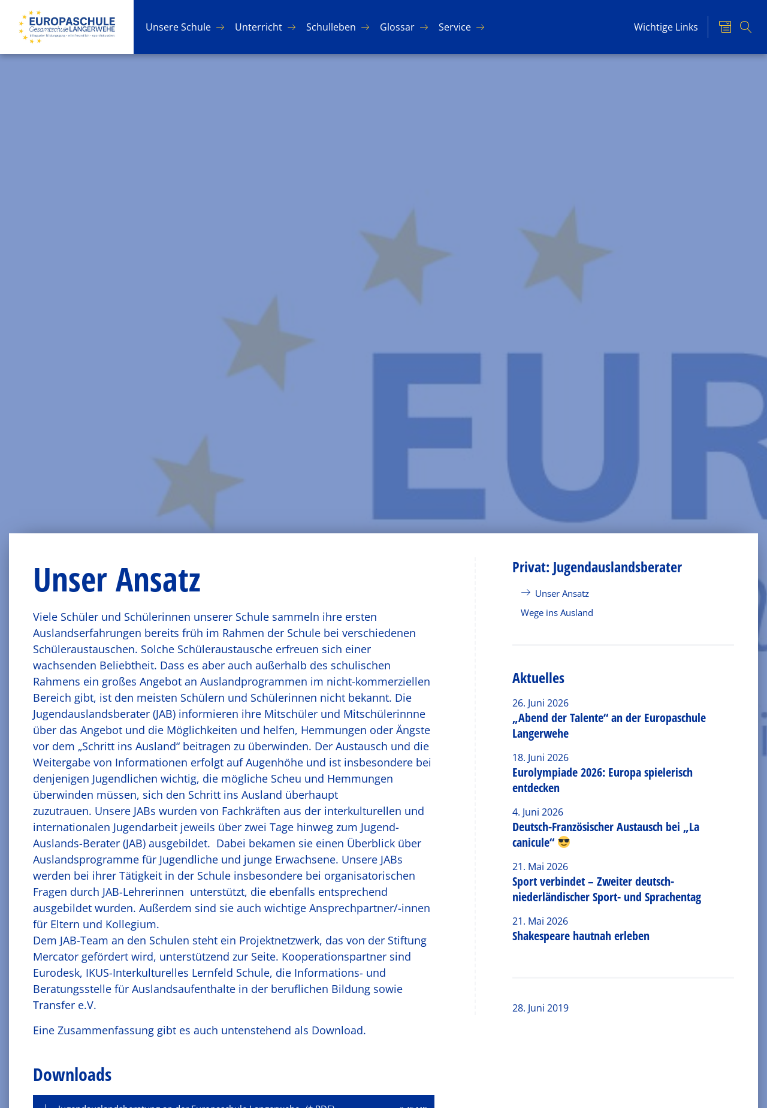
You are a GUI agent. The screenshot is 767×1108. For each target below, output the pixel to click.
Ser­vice (455, 27)
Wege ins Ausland (557, 612)
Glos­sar (397, 27)
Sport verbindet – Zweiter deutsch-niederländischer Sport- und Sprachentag (606, 889)
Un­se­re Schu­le (178, 27)
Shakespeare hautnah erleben (581, 936)
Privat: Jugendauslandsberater (597, 566)
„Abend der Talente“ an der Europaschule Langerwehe (609, 725)
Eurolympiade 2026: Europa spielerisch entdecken (602, 780)
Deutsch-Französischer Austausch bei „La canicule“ (605, 834)
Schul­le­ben (331, 27)
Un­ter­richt (258, 27)
